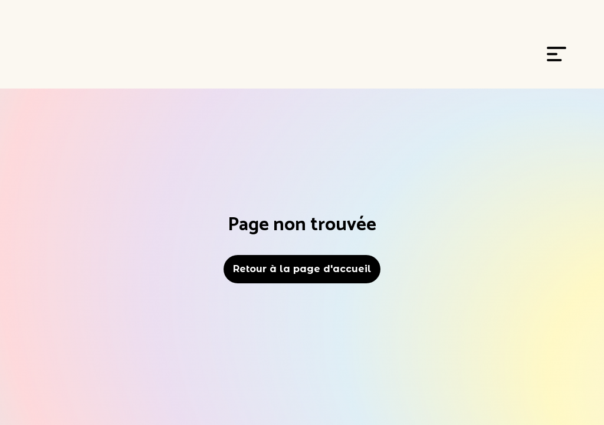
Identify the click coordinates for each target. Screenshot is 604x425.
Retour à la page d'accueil (302, 268)
